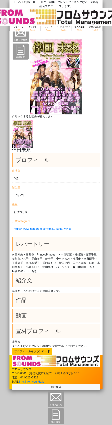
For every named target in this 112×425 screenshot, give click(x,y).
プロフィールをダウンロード (32, 351)
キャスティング (64, 32)
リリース (48, 32)
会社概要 (56, 387)
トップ (17, 32)
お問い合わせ (95, 32)
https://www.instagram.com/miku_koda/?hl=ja (42, 228)
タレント (32, 32)
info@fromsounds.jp (31, 381)
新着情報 (79, 32)
